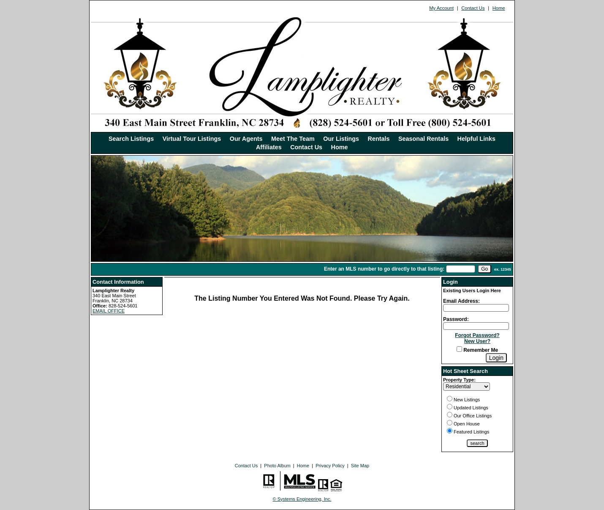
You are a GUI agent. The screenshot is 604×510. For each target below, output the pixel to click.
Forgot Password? (477, 335)
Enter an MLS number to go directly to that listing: (384, 269)
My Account (441, 8)
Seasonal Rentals (423, 138)
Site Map (360, 465)
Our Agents (246, 138)
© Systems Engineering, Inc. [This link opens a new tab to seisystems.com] (302, 499)
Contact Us (472, 8)
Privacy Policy (330, 465)
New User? (477, 341)
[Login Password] (476, 326)
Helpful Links (476, 138)
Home (498, 8)
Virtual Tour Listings (192, 138)
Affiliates (269, 147)
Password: (456, 319)
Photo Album (277, 465)
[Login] (496, 357)
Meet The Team (293, 138)
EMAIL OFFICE (109, 310)
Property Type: (459, 379)
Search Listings (131, 138)
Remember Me (477, 350)
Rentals (379, 138)
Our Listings (341, 138)
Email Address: (461, 301)
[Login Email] (476, 308)
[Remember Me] (459, 349)
